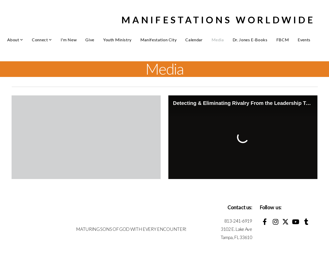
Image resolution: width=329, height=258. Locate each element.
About (15, 39)
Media (218, 39)
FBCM (282, 39)
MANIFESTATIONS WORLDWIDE (218, 19)
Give (89, 39)
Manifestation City (158, 39)
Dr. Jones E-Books (250, 39)
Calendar (194, 39)
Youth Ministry (117, 39)
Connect (42, 39)
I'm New (69, 39)
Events (304, 39)
